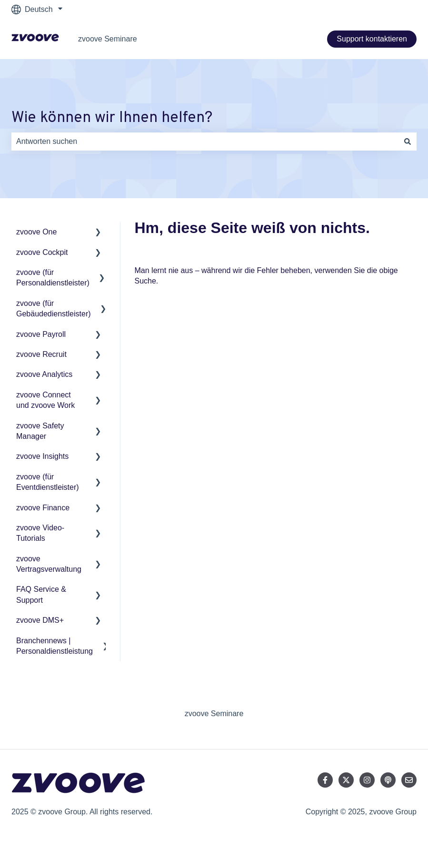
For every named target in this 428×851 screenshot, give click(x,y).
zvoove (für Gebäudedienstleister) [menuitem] (53, 308)
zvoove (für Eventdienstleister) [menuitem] (47, 482)
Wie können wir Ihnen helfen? (111, 118)
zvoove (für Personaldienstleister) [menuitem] (53, 277)
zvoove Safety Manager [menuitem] (40, 431)
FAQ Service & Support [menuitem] (41, 594)
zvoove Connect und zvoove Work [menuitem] (45, 400)
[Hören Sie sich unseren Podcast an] (388, 780)
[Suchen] (407, 141)
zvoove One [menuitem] (36, 232)
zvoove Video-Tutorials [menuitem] (40, 533)
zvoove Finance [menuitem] (43, 508)
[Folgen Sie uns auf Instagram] (367, 780)
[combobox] (204, 141)
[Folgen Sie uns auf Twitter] (346, 780)
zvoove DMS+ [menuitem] (40, 620)
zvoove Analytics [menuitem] (44, 374)
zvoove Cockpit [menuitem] (42, 252)
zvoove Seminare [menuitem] (214, 713)
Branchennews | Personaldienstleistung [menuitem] (54, 646)
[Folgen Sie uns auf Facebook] (325, 780)
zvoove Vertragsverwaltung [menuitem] (48, 564)
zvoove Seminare (107, 39)
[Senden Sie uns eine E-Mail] (409, 780)
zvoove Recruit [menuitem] (41, 354)
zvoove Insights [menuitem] (42, 456)
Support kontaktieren (372, 39)
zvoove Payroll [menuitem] (41, 334)
